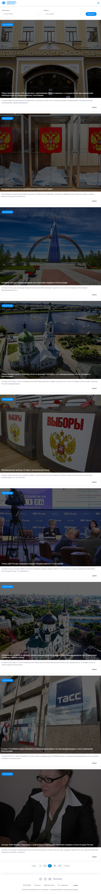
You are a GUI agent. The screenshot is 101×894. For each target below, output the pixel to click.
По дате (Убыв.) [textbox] (8, 14)
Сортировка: (5, 10)
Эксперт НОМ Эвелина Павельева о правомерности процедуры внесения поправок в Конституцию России (47, 845)
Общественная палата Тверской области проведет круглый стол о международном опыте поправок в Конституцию (45, 375)
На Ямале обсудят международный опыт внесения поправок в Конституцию (34, 283)
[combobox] (21, 14)
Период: (46, 10)
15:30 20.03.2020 (7, 774)
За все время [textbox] (49, 14)
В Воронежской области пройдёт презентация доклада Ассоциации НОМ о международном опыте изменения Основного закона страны (49, 656)
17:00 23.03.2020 (7, 24)
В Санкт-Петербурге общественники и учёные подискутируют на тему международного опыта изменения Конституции (47, 750)
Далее (94, 107)
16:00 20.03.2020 (7, 680)
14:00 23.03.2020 (7, 305)
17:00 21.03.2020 (7, 399)
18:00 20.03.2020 (7, 493)
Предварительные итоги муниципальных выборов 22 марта (27, 189)
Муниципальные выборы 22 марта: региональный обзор (25, 470)
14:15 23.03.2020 (7, 212)
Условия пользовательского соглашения (35, 889)
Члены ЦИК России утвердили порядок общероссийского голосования (32, 564)
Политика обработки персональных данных (64, 889)
